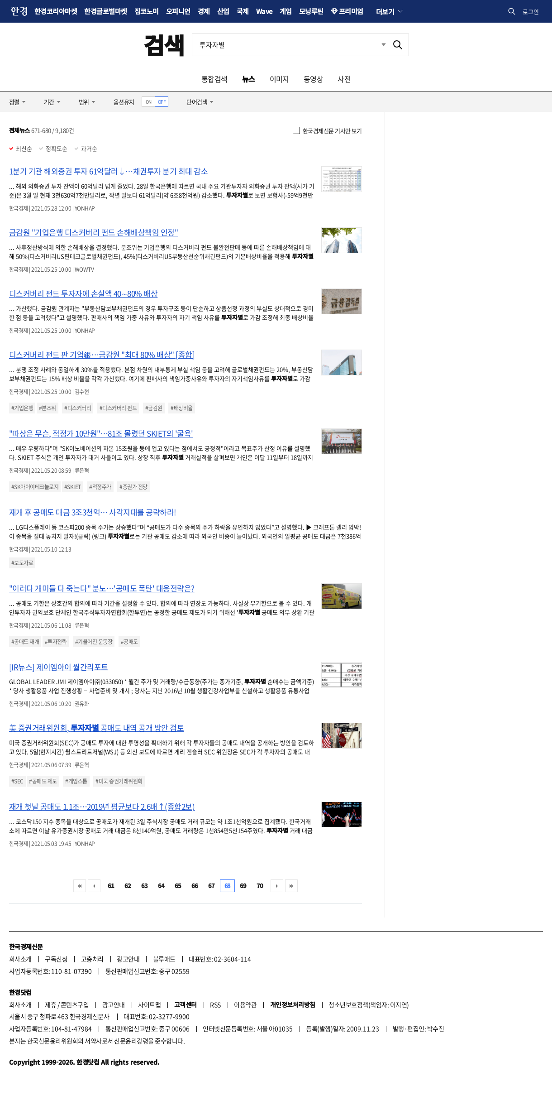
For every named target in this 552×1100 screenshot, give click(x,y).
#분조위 (47, 408)
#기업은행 (22, 408)
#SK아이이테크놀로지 (34, 487)
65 (178, 885)
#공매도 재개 (25, 642)
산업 (223, 11)
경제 (204, 11)
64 (161, 885)
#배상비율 (181, 408)
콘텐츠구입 (75, 1004)
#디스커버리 (77, 408)
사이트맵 (149, 1004)
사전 (344, 78)
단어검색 (196, 101)
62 (127, 885)
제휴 (50, 1004)
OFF (162, 101)
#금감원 (153, 408)
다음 (277, 885)
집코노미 (146, 11)
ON (149, 101)
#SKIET (72, 487)
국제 (243, 11)
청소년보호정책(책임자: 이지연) (368, 1004)
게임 (286, 11)
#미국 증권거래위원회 (118, 781)
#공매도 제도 (43, 781)
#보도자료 (22, 563)
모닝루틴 (311, 11)
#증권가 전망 (133, 487)
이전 (94, 885)
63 (144, 885)
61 (111, 885)
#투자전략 (56, 642)
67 (211, 885)
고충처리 (92, 958)
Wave (264, 11)
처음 (79, 885)
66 (194, 885)
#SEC (17, 781)
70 (260, 885)
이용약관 (245, 1004)
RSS (215, 1004)
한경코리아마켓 (55, 11)
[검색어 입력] (289, 45)
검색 (164, 44)
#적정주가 (100, 487)
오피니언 (178, 11)
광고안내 (128, 958)
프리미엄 (351, 11)
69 (243, 885)
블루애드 (164, 958)
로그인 (531, 11)
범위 (84, 101)
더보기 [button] (385, 11)
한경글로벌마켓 (105, 11)
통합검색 (214, 78)
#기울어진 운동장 (93, 642)
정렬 (14, 101)
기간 (49, 101)
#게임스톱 (76, 781)
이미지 (279, 78)
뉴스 (248, 78)
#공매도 (129, 642)
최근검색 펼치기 (377, 45)
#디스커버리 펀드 (118, 408)
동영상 (313, 78)
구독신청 (56, 958)
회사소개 (20, 958)
